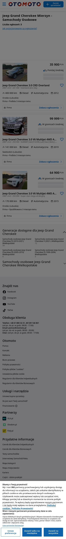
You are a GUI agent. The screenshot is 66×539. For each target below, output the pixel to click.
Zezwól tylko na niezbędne (32, 532)
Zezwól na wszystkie (53, 532)
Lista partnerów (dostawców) (13, 526)
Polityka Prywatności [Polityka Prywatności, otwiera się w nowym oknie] (22, 508)
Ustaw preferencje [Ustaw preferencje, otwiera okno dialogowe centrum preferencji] (10, 532)
